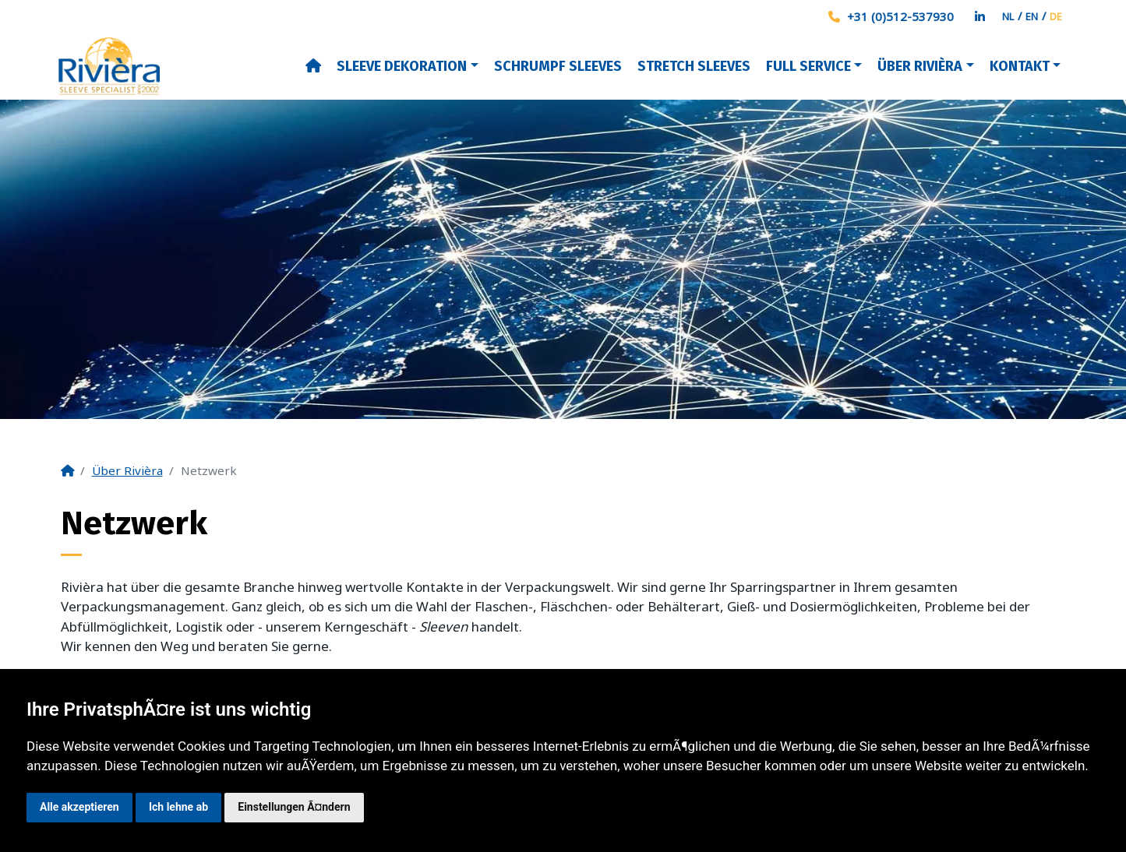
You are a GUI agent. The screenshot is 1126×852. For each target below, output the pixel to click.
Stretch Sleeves (693, 66)
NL (1008, 16)
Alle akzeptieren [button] (79, 807)
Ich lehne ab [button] (178, 807)
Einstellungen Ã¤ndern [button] (294, 807)
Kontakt (1020, 66)
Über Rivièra (919, 66)
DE (1056, 16)
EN (1031, 16)
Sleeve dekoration (402, 66)
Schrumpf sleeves (558, 66)
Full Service (808, 66)
